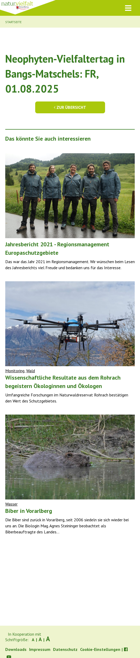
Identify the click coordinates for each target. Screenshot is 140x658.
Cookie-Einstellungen (100, 649)
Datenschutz (65, 649)
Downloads (16, 649)
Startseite (13, 22)
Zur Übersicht (70, 107)
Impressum (39, 649)
